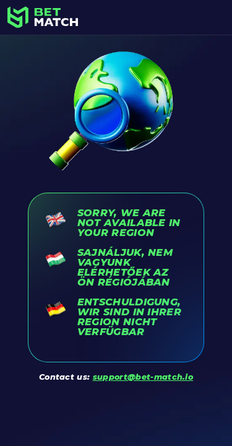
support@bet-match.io (143, 377)
